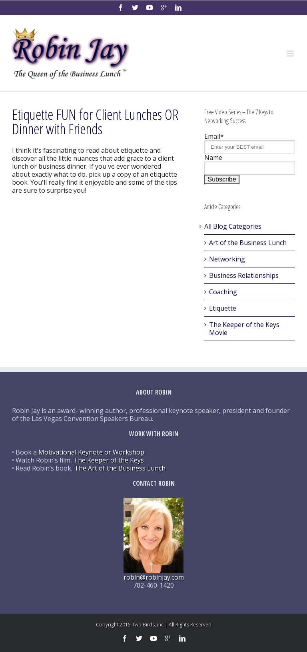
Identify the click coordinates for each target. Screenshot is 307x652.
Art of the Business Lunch (248, 242)
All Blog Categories (232, 226)
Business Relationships (244, 275)
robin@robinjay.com (154, 577)
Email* (214, 136)
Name (213, 157)
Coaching (223, 291)
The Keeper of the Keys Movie (244, 328)
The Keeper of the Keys (109, 460)
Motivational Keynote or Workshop (91, 452)
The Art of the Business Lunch (119, 468)
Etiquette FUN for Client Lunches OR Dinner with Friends (95, 122)
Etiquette (222, 308)
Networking (227, 259)
